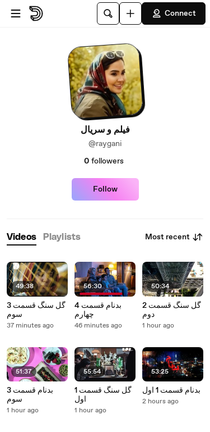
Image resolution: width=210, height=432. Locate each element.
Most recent (174, 237)
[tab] (21, 237)
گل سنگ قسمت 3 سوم (36, 310)
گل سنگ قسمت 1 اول (103, 395)
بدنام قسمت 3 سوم (30, 395)
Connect (173, 13)
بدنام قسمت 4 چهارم (98, 310)
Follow (105, 189)
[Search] (108, 13)
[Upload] (130, 13)
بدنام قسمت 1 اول (171, 390)
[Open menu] (16, 13)
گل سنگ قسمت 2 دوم (171, 310)
